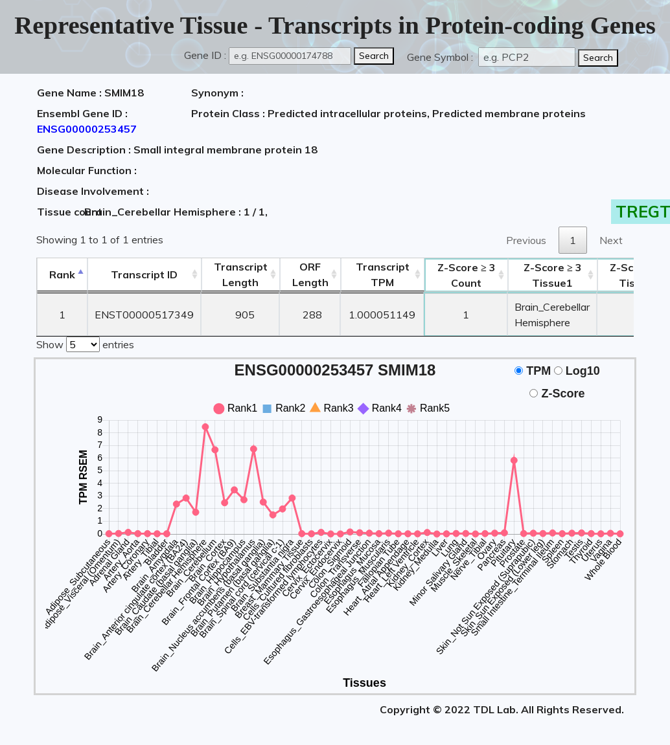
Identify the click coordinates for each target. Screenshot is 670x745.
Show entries (85, 343)
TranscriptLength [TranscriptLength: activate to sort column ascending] (241, 274)
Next (611, 240)
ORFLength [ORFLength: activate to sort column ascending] (310, 274)
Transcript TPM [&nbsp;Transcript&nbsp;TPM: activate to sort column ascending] (382, 274)
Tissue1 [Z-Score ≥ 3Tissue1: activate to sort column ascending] (553, 275)
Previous (526, 240)
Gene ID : (205, 55)
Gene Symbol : (441, 56)
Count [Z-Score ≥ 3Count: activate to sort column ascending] (466, 275)
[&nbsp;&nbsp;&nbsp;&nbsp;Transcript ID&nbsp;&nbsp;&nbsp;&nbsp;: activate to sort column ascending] (144, 274)
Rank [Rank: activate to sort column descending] (62, 274)
